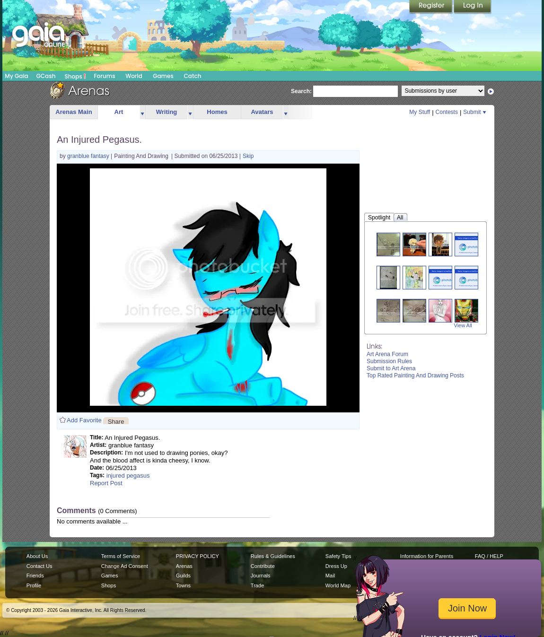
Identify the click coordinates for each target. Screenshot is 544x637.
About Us (37, 556)
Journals (261, 575)
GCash (46, 76)
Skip (248, 156)
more (142, 112)
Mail (330, 575)
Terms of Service (120, 556)
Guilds (183, 575)
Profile (33, 585)
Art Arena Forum (387, 354)
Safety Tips (338, 556)
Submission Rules (389, 361)
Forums (104, 76)
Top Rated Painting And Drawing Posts (415, 375)
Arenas (184, 566)
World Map (338, 585)
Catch (193, 76)
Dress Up (336, 566)
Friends (35, 575)
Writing (166, 111)
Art (118, 111)
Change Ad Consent (124, 566)
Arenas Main (73, 111)
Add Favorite (84, 420)
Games (163, 76)
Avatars (262, 111)
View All (463, 325)
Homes (217, 111)
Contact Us (39, 566)
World (133, 76)
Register (431, 7)
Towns (183, 585)
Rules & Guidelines (273, 556)
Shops (75, 76)
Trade (257, 585)
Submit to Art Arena (391, 368)
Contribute (263, 566)
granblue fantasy (89, 156)
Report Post (106, 483)
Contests (447, 112)
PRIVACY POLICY (197, 556)
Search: (301, 91)
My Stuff (419, 112)
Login (472, 7)
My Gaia (16, 76)
